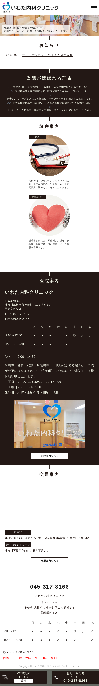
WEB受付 (23, 675)
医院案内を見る (49, 456)
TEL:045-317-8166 (17, 314)
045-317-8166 (49, 586)
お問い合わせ (75, 677)
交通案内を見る (49, 560)
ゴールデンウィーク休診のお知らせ (47, 55)
